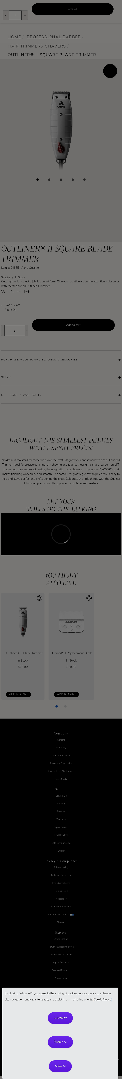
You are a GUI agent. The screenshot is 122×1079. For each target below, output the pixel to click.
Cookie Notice (102, 999)
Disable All (60, 1042)
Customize (60, 1018)
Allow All (60, 1066)
